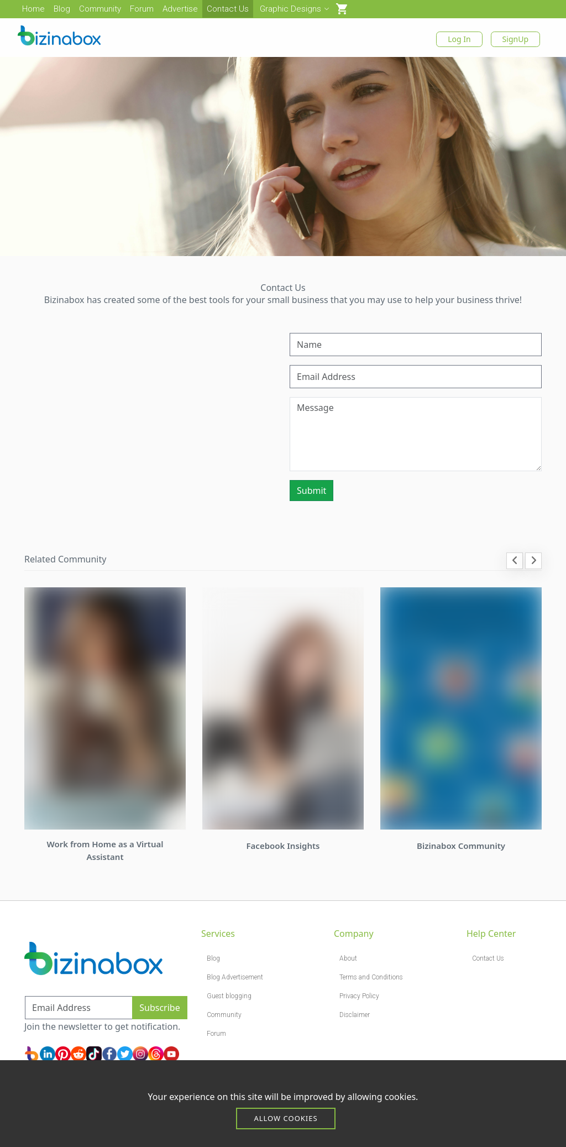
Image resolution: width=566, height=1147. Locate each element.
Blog (62, 9)
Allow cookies (285, 1118)
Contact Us (228, 9)
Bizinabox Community (461, 845)
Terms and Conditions (371, 977)
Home (33, 9)
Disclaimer (354, 1015)
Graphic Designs (294, 9)
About (348, 958)
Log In (459, 39)
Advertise (180, 9)
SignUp (515, 39)
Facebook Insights (283, 845)
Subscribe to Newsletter (73, 989)
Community (100, 9)
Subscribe (159, 1008)
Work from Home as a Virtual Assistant (104, 850)
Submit (311, 490)
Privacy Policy (359, 996)
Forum (142, 9)
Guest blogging (229, 996)
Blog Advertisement (235, 977)
